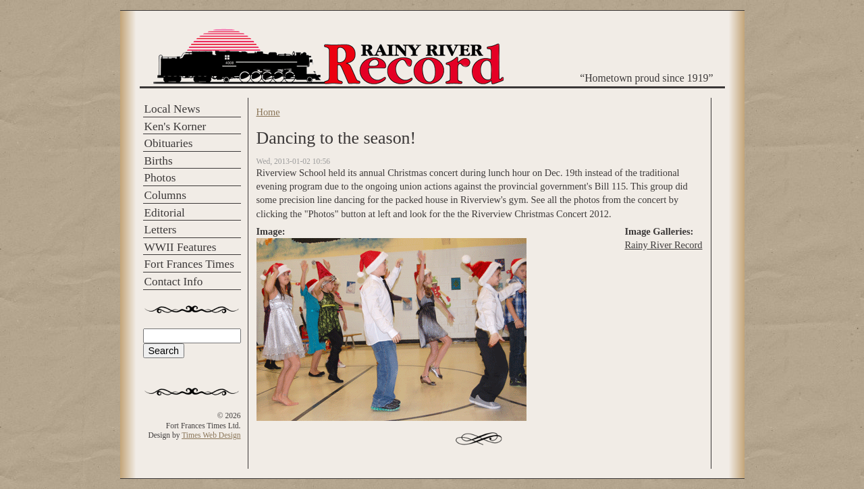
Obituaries (168, 143)
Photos (160, 177)
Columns (165, 195)
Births (158, 160)
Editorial (164, 212)
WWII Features (180, 247)
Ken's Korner (175, 126)
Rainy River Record (663, 244)
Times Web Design (211, 435)
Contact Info (173, 281)
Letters (160, 229)
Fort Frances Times (189, 264)
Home (268, 112)
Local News (172, 109)
